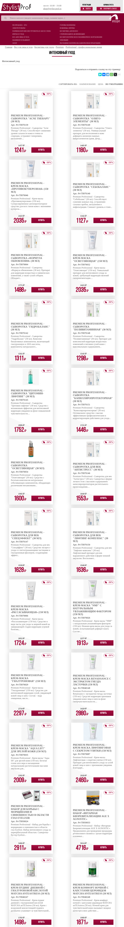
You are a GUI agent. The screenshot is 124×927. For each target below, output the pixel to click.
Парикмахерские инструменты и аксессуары (31, 31)
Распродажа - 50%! (19, 25)
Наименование (87, 84)
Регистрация (86, 5)
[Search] (56, 18)
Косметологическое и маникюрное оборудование (81, 37)
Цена (100, 84)
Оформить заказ (108, 9)
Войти (87, 9)
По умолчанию (114, 84)
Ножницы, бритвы (67, 28)
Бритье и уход (18, 34)
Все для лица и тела (20, 37)
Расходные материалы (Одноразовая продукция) (80, 43)
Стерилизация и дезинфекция (72, 34)
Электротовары (18, 28)
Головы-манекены (67, 25)
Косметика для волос (69, 31)
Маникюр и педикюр (21, 40)
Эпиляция (64, 40)
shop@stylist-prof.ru (52, 9)
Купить (41, 150)
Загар (14, 43)
